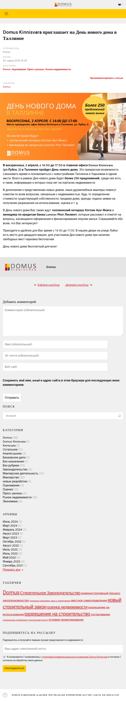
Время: (7, 57)
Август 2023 (11, 533)
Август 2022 (11, 545)
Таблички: (9, 83)
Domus (7, 69)
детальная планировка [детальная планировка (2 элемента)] (39, 601)
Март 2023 (10, 537)
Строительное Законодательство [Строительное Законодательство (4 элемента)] (50, 592)
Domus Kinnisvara (14, 441)
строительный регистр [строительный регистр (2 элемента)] (38, 620)
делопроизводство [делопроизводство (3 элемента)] (16, 600)
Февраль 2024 (12, 529)
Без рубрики (11, 465)
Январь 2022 (11, 561)
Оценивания (19, 69)
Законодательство (15, 469)
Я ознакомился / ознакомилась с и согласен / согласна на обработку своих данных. (62, 658)
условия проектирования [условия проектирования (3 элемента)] (66, 619)
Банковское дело (14, 457)
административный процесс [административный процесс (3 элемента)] (100, 593)
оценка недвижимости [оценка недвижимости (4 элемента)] (67, 607)
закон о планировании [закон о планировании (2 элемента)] (61, 601)
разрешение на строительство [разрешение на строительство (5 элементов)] (57, 614)
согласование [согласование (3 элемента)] (100, 614)
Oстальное (10, 449)
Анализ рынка (12, 453)
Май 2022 (9, 557)
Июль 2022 (10, 549)
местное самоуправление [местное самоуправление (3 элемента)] (89, 600)
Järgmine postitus (77, 285)
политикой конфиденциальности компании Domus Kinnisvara (74, 656)
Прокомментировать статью (106, 78)
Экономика (10, 501)
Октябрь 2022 (12, 541)
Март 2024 (10, 525)
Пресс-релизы (35, 69)
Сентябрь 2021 (13, 565)
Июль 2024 (10, 521)
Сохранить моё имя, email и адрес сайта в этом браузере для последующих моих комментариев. (61, 382)
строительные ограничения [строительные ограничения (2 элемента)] (15, 620)
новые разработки (15, 481)
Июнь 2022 (10, 553)
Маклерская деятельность (20, 473)
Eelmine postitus (49, 285)
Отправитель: (11, 48)
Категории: (10, 66)
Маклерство (11, 477)
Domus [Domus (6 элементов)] (11, 592)
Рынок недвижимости (58, 69)
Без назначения (13, 461)
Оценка (8, 489)
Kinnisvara (9, 445)
